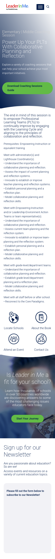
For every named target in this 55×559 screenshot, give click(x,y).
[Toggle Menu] (40, 7)
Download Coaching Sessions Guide (24, 88)
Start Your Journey (27, 418)
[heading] (17, 5)
